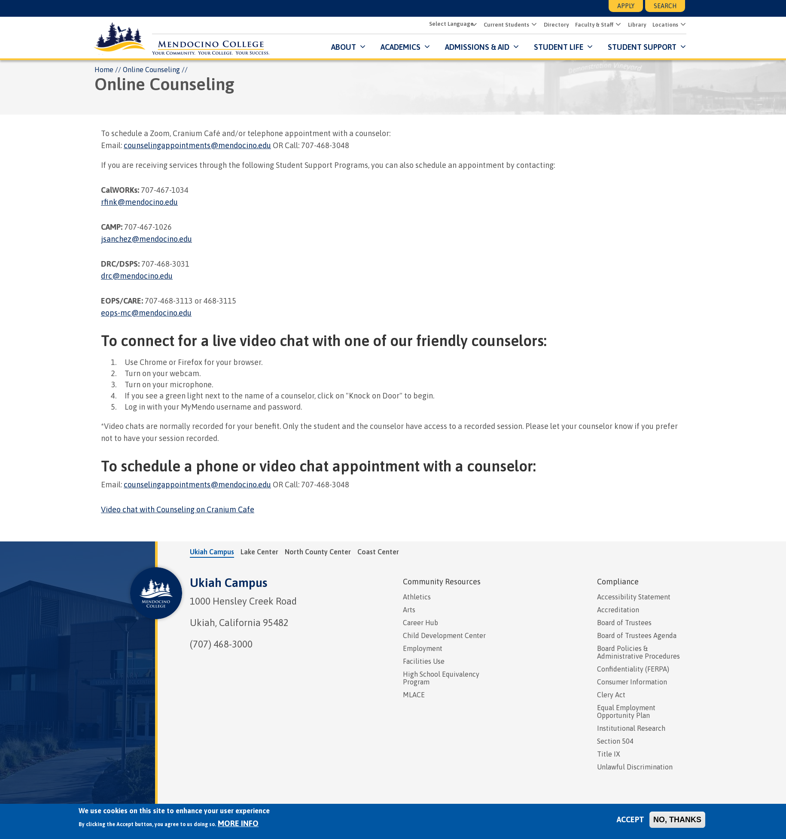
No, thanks (677, 819)
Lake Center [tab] (259, 552)
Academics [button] (399, 47)
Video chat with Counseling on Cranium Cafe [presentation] (177, 509)
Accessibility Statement (633, 597)
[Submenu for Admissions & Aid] (514, 47)
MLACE (414, 695)
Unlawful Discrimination (635, 767)
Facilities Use (424, 661)
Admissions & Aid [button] (476, 47)
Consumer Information (632, 682)
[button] (532, 25)
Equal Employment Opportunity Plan (626, 711)
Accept (630, 819)
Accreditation (618, 610)
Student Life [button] (557, 47)
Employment (422, 648)
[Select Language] (451, 24)
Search (665, 6)
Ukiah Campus (228, 583)
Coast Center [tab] (378, 552)
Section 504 (615, 741)
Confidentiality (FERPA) (633, 669)
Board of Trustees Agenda (636, 635)
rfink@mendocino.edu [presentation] (139, 202)
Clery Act (611, 695)
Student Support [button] (641, 47)
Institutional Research (631, 728)
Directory (554, 25)
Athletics (417, 597)
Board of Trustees (624, 622)
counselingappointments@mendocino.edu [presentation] (197, 145)
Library (636, 25)
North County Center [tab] (318, 552)
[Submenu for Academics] (425, 47)
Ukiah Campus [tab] (212, 552)
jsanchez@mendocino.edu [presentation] (146, 238)
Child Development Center (444, 635)
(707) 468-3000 (221, 644)
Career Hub (420, 622)
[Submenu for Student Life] (588, 47)
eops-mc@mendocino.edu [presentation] (146, 312)
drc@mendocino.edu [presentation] (137, 275)
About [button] (342, 47)
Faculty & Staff (593, 25)
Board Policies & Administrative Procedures (638, 652)
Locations (664, 25)
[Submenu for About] (360, 47)
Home (103, 69)
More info (238, 823)
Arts (409, 610)
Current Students (505, 25)
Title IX (608, 754)
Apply (625, 6)
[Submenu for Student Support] (681, 47)
